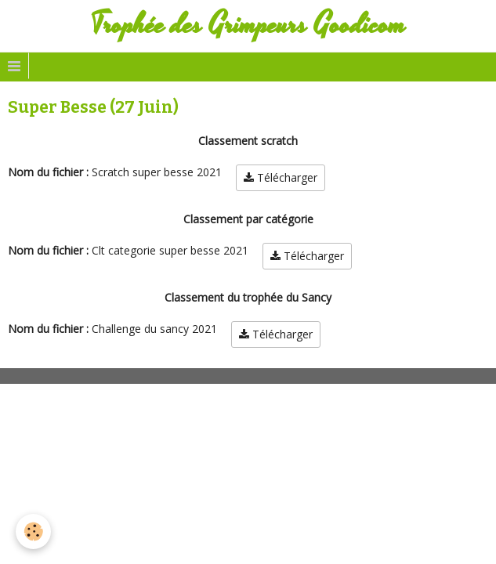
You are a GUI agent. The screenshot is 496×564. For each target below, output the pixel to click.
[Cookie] (33, 531)
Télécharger (280, 177)
